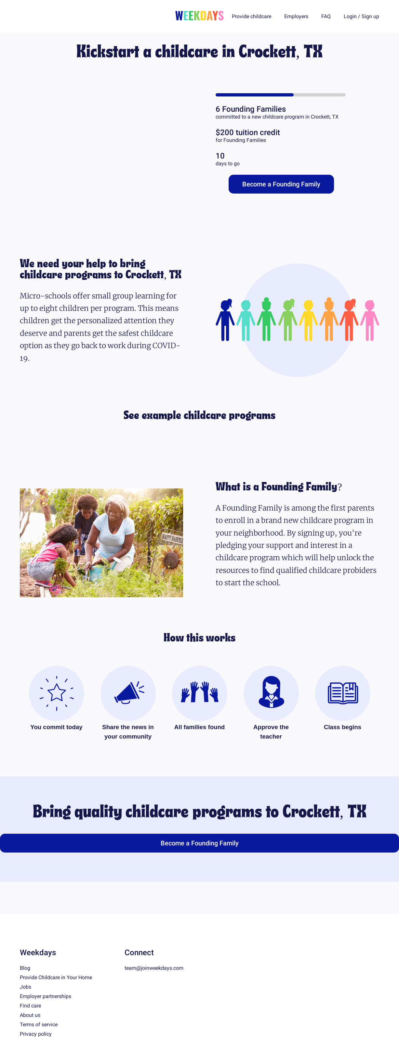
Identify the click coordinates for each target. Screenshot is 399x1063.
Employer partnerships (45, 996)
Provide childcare (251, 16)
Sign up (370, 16)
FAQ (326, 16)
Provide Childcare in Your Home (56, 977)
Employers (296, 16)
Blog (25, 968)
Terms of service (39, 1024)
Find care (30, 1006)
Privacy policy (36, 1034)
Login (350, 16)
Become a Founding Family (281, 184)
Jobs (25, 987)
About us (30, 1015)
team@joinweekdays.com (154, 968)
